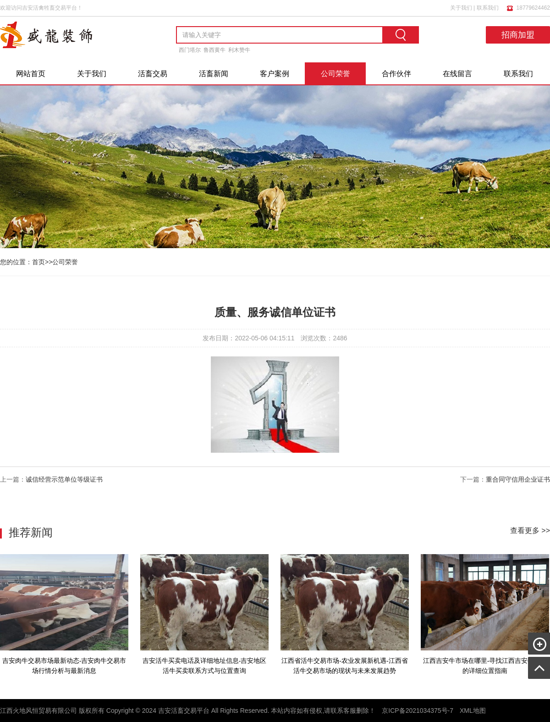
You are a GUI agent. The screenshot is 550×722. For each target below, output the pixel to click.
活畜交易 (152, 74)
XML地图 (473, 710)
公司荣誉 (335, 74)
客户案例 (274, 74)
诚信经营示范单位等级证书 (64, 479)
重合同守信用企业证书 (518, 479)
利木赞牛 (239, 50)
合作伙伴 (396, 74)
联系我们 (488, 8)
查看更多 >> (530, 530)
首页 (38, 262)
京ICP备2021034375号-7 (417, 710)
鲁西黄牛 (215, 50)
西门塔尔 (190, 50)
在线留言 (457, 74)
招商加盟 (517, 34)
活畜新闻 (213, 74)
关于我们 (461, 8)
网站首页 (30, 74)
